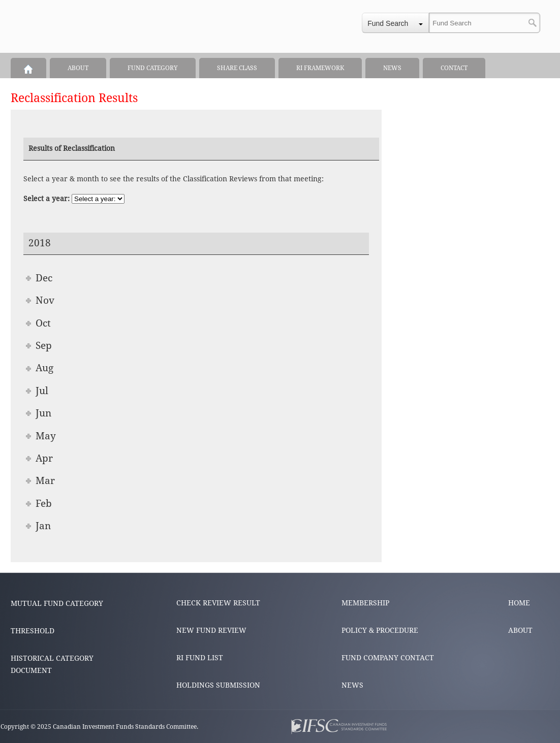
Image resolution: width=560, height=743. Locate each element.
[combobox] (395, 23)
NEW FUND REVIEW (211, 630)
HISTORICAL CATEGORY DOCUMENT (52, 664)
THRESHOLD (32, 631)
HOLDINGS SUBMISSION (218, 685)
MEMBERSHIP (365, 603)
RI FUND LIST (199, 658)
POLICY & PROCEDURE (379, 630)
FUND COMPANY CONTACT (387, 658)
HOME (519, 603)
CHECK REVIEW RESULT (218, 603)
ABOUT (520, 630)
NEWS (352, 685)
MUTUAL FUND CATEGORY (57, 603)
